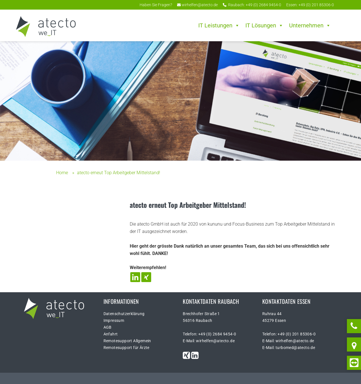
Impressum (114, 320)
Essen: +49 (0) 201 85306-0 (309, 5)
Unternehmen (310, 25)
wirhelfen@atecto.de (197, 5)
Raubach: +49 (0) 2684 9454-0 (252, 5)
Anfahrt (111, 334)
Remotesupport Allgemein (127, 341)
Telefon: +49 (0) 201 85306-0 (289, 334)
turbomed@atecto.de (295, 347)
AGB (108, 327)
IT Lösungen (264, 25)
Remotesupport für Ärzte (126, 347)
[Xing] (146, 277)
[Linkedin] (135, 277)
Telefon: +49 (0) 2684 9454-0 (209, 334)
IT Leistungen (219, 25)
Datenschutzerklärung (124, 313)
